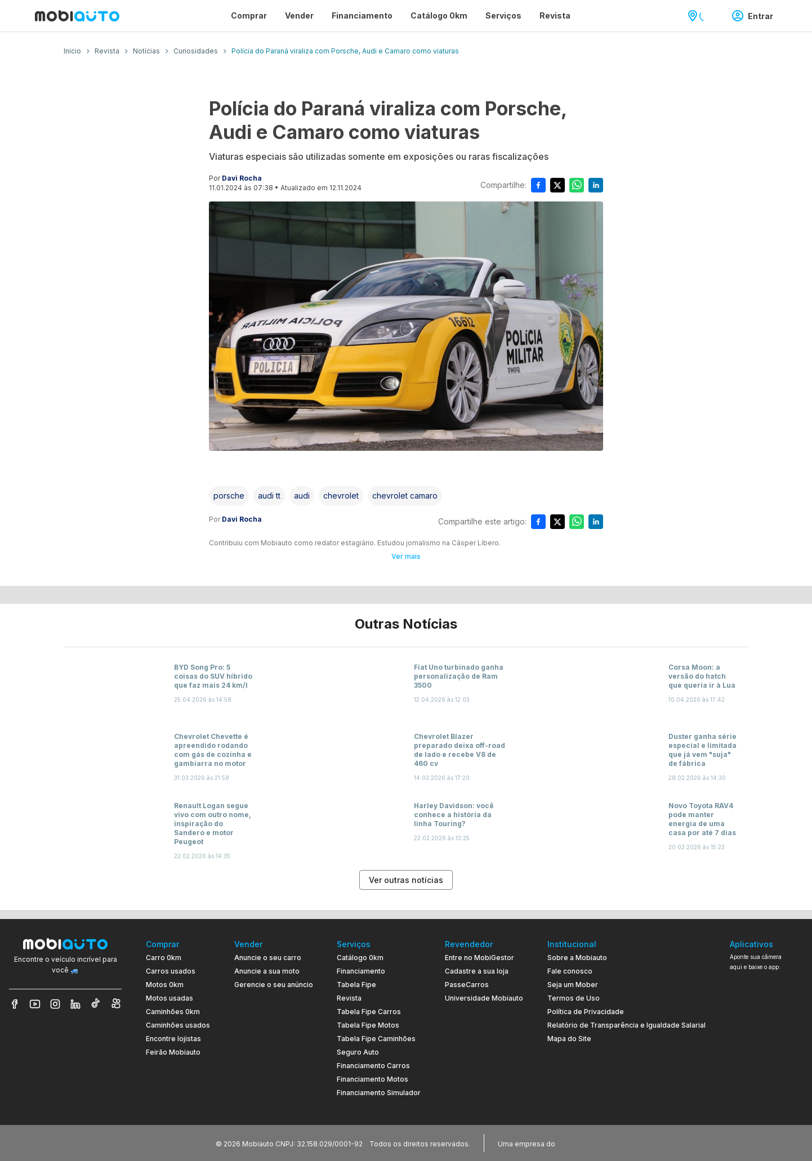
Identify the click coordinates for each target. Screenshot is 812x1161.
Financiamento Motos (372, 1079)
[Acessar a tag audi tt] (269, 495)
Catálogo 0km (360, 957)
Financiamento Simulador (379, 1092)
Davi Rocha (242, 178)
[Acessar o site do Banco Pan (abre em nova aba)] (580, 1143)
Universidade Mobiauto (484, 998)
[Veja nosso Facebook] (14, 1004)
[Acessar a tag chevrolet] (341, 495)
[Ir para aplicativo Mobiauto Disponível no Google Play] (766, 1061)
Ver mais (406, 556)
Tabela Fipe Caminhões (376, 1038)
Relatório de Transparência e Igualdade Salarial (626, 1025)
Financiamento (361, 971)
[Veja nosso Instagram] (55, 1004)
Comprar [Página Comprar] (249, 15)
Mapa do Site (569, 1038)
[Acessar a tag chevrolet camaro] (405, 495)
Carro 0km (163, 957)
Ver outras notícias (406, 880)
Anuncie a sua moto (267, 971)
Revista (349, 998)
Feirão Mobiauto (173, 1052)
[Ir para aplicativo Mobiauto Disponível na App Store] (766, 1092)
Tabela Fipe (356, 984)
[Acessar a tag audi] (301, 495)
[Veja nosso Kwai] (116, 1004)
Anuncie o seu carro (267, 957)
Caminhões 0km (173, 1011)
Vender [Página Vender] (299, 15)
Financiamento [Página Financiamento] (362, 15)
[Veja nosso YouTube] (35, 1004)
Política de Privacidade (585, 1011)
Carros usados (170, 971)
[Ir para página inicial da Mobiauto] (77, 16)
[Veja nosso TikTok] (95, 1004)
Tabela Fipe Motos (368, 1025)
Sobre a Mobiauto (577, 957)
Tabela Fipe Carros (369, 1011)
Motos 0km (165, 984)
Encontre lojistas (173, 1038)
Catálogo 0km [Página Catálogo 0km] (439, 15)
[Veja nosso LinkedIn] (75, 1004)
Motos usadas (169, 998)
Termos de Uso (573, 998)
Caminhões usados (178, 1025)
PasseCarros (467, 984)
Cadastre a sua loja (476, 971)
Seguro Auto (358, 1052)
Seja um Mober (572, 984)
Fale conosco (569, 971)
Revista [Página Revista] (554, 15)
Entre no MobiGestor (479, 957)
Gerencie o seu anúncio (273, 984)
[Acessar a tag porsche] (229, 495)
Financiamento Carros (373, 1065)
